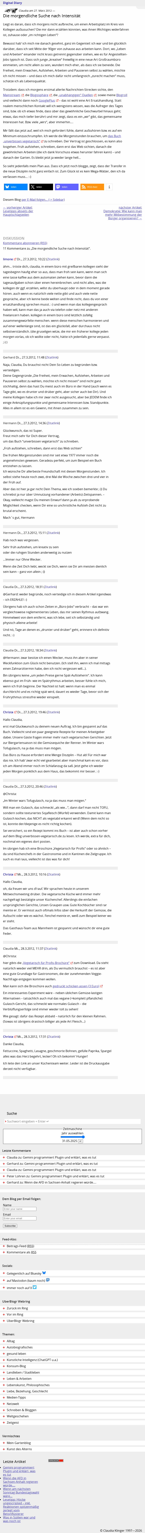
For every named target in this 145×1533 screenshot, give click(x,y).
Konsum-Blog (16, 1366)
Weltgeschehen (18, 1416)
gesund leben (16, 1354)
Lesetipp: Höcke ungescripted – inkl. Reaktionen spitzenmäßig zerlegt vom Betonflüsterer (21, 1507)
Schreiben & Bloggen (21, 1410)
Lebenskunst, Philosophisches (28, 1385)
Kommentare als (21, 1252)
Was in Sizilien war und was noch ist (19, 1519)
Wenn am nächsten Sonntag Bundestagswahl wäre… (21, 1492)
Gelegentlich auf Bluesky (26, 1273)
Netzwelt (13, 1404)
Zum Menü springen (140, 4)
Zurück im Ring (17, 1308)
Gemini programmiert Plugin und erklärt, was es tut (19, 1471)
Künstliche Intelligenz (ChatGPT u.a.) (32, 1360)
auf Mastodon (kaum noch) (28, 1280)
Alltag (11, 1341)
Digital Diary (11, 3)
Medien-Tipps (16, 1397)
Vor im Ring (15, 1314)
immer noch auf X (21, 1287)
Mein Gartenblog (19, 1443)
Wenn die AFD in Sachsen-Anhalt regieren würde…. (20, 1481)
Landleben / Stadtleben (23, 1372)
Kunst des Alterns (19, 1449)
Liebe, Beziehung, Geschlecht (27, 1391)
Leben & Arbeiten (19, 1379)
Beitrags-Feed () (20, 1246)
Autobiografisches (20, 1347)
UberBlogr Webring (20, 1321)
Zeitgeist (13, 1422)
